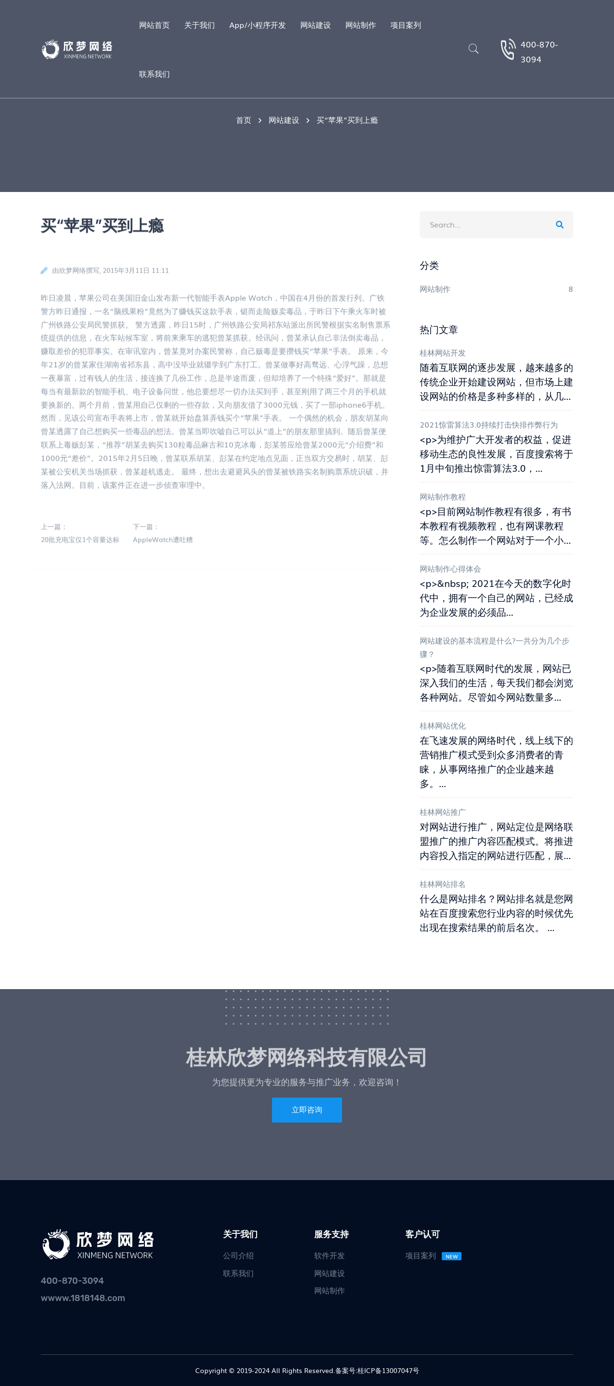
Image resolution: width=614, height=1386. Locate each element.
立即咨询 (307, 1109)
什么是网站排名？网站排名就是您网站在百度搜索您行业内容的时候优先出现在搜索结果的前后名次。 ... (496, 912)
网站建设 (284, 119)
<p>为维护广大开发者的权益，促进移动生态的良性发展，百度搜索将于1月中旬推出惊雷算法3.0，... (496, 453)
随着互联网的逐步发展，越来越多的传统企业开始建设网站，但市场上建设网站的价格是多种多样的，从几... (496, 381)
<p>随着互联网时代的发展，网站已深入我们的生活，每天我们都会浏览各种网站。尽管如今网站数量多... (496, 682)
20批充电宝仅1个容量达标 (80, 543)
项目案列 (433, 1255)
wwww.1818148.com (83, 1298)
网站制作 (329, 1290)
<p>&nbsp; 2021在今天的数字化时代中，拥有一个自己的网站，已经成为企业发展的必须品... (496, 597)
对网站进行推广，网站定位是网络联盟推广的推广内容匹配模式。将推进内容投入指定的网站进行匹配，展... (496, 840)
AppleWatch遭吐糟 (163, 543)
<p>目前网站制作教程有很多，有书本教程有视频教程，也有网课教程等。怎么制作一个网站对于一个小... (495, 525)
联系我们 (238, 1272)
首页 (243, 119)
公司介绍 (238, 1255)
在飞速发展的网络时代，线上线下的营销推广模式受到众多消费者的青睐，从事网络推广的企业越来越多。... (496, 761)
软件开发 (329, 1255)
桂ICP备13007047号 (388, 1370)
